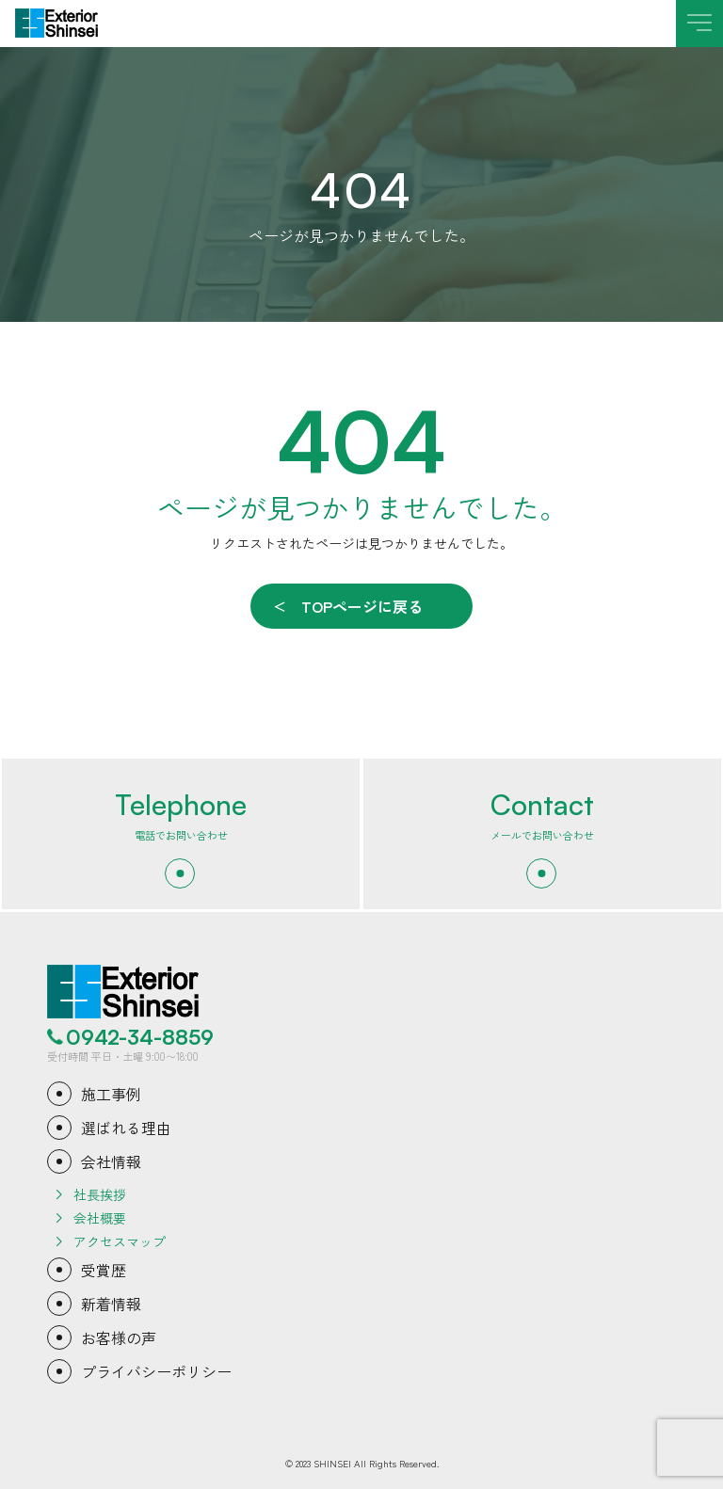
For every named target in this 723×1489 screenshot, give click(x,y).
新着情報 (111, 1303)
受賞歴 (103, 1269)
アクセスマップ (119, 1241)
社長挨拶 (99, 1194)
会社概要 (99, 1218)
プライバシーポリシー (156, 1371)
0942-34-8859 (140, 1037)
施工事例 (111, 1093)
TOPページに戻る (362, 606)
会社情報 (111, 1161)
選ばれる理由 (126, 1127)
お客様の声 (118, 1337)
